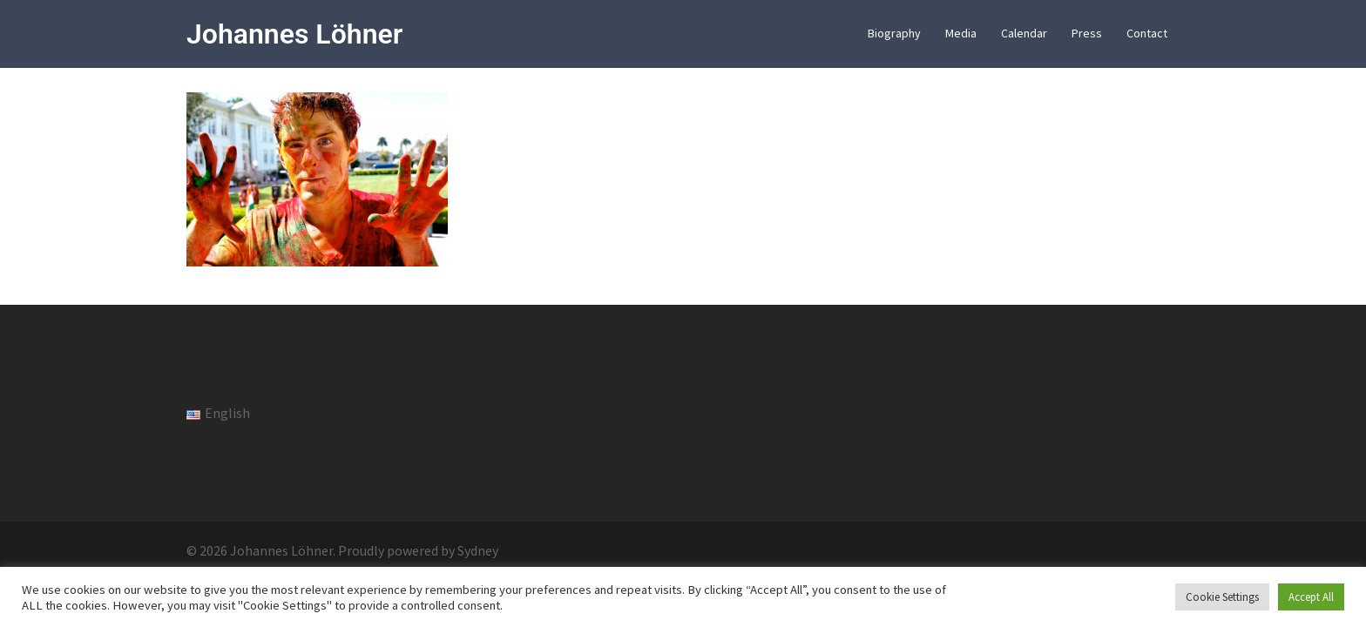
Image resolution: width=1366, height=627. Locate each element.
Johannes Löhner (294, 34)
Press (1087, 33)
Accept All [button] (1311, 597)
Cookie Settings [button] (1222, 597)
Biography (894, 33)
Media (961, 33)
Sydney (477, 550)
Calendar (1024, 33)
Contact (1146, 33)
